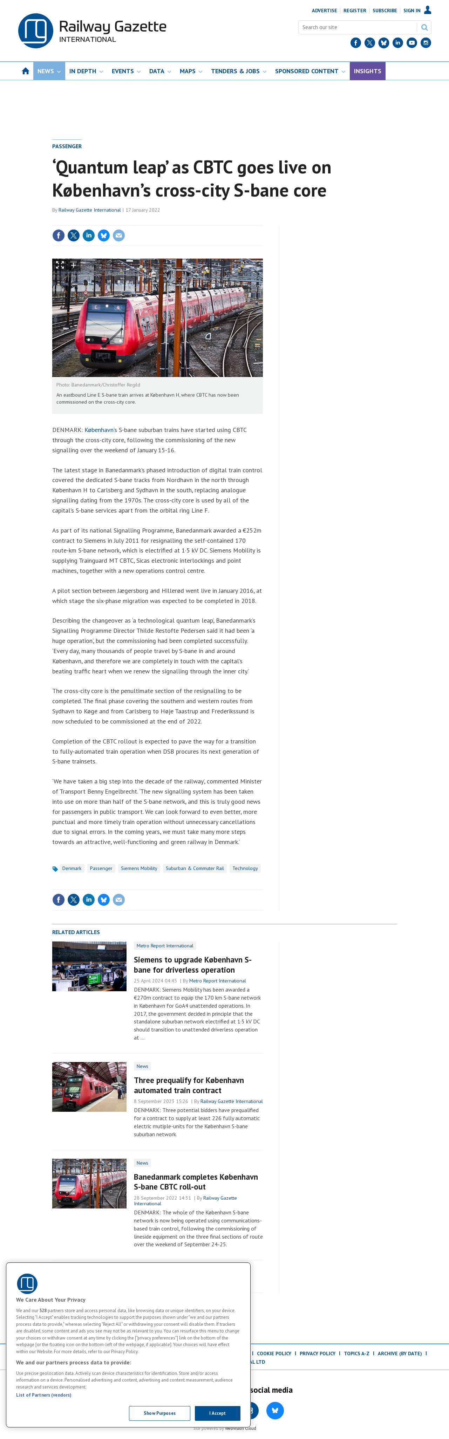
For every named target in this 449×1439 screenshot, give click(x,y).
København (99, 430)
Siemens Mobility (139, 868)
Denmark (72, 868)
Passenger (67, 146)
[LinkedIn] (397, 44)
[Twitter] (369, 44)
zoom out (86, 265)
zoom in (74, 265)
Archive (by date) (400, 1353)
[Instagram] (425, 44)
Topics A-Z (356, 1353)
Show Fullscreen (60, 265)
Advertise (324, 10)
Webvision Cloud (240, 1428)
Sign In (412, 10)
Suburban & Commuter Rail (195, 868)
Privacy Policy (317, 1353)
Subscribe (385, 10)
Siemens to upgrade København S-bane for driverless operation (193, 964)
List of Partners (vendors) (44, 1395)
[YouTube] (411, 44)
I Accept (217, 1413)
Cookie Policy (274, 1353)
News (142, 1066)
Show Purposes (160, 1413)
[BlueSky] (383, 44)
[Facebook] (355, 44)
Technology (245, 868)
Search (424, 27)
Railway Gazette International (90, 210)
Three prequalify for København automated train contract (189, 1085)
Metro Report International (165, 946)
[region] (128, 1345)
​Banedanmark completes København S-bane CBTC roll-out (196, 1182)
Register (354, 10)
